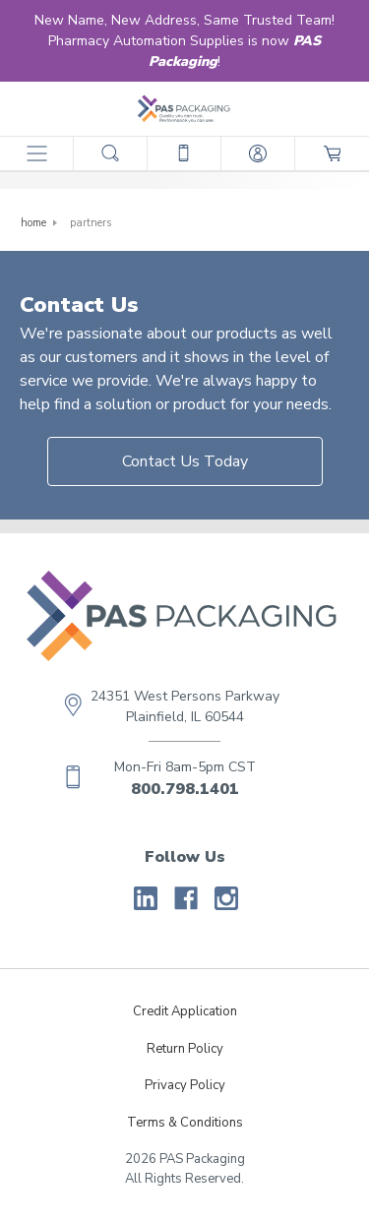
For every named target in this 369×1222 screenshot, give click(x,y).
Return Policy (185, 1049)
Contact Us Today (185, 461)
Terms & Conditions (185, 1122)
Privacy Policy (185, 1085)
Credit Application (185, 1011)
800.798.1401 (185, 789)
